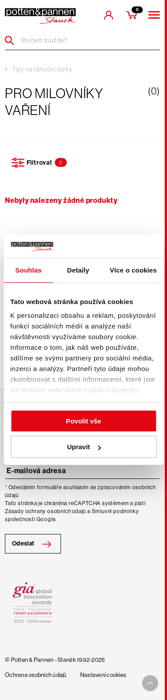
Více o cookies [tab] (133, 270)
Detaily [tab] (78, 270)
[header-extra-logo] (40, 16)
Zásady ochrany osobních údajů (45, 511)
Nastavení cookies (103, 675)
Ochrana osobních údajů (36, 675)
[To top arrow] (150, 683)
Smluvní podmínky (115, 511)
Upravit (84, 447)
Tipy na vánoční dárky (42, 69)
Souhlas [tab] (28, 270)
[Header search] (12, 40)
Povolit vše (83, 421)
